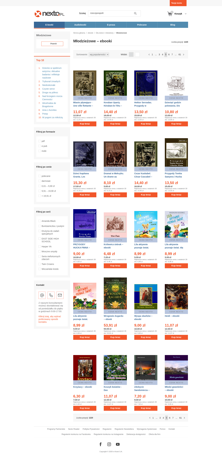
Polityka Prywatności (91, 429)
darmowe (46, 181)
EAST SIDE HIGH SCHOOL (50, 240)
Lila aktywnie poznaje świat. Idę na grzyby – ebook (174, 247)
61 (180, 54)
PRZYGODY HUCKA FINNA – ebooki (81, 247)
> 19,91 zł (46, 196)
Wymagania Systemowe (147, 429)
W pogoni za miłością (52, 117)
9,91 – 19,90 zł (49, 191)
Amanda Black (49, 221)
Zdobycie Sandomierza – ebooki (142, 390)
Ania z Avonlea (49, 110)
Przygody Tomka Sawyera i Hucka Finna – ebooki (173, 176)
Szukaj (82, 13)
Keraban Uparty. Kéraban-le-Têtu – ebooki (113, 105)
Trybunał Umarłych (51, 81)
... (156, 54)
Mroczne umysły (49, 251)
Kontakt (172, 429)
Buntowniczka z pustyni (53, 226)
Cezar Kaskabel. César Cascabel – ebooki (143, 176)
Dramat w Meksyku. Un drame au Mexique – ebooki (114, 176)
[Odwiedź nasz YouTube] (117, 444)
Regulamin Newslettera (124, 429)
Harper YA (46, 246)
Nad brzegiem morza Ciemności (52, 98)
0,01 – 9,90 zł (48, 186)
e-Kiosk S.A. (118, 451)
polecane (46, 176)
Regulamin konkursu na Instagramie (108, 434)
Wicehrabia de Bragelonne (49, 105)
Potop (45, 113)
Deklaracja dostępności (136, 434)
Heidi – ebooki (172, 316)
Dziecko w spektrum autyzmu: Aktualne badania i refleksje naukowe (52, 73)
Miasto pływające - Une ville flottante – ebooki (83, 105)
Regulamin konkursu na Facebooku (76, 434)
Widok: (124, 54)
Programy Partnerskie (56, 429)
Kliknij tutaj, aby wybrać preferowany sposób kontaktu (50, 319)
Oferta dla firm (154, 434)
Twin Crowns (48, 264)
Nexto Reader (74, 429)
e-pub (44, 146)
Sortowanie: (82, 54)
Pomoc (162, 429)
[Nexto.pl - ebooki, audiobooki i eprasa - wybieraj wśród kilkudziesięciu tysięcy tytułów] (49, 13)
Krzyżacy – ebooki (82, 387)
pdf (43, 141)
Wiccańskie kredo (50, 269)
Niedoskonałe (48, 85)
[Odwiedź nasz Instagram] (109, 444)
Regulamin (107, 429)
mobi (44, 151)
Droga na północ (50, 92)
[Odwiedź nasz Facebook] (100, 444)
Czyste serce (48, 89)
